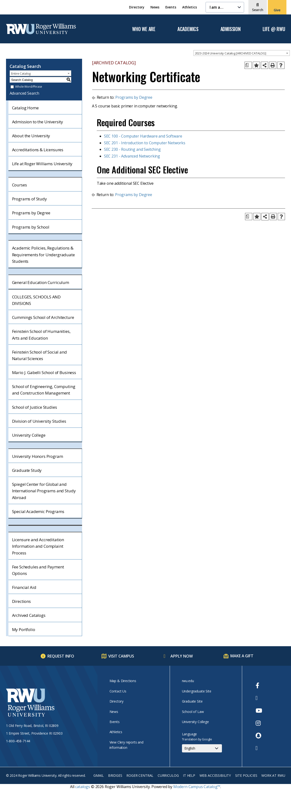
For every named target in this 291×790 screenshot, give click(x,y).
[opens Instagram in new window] (259, 723)
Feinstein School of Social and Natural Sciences (39, 355)
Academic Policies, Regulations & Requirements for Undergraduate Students (43, 254)
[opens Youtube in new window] (259, 710)
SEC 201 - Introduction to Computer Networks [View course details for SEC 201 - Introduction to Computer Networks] (144, 142)
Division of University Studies (39, 421)
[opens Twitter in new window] (259, 698)
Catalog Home (25, 108)
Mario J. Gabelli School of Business (44, 372)
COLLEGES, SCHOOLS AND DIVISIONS (36, 300)
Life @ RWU (274, 29)
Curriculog (168, 775)
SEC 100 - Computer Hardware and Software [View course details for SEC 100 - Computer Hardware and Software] (143, 136)
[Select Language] (202, 748)
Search (257, 9)
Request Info (60, 656)
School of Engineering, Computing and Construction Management (43, 390)
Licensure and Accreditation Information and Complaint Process (38, 546)
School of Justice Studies (34, 407)
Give (277, 10)
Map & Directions (123, 680)
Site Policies (246, 775)
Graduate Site (192, 701)
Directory (136, 7)
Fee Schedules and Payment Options (38, 570)
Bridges (115, 775)
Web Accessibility (215, 775)
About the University (31, 135)
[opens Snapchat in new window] (259, 735)
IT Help (189, 775)
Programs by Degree (31, 213)
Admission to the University (37, 122)
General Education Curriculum (40, 282)
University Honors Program (37, 456)
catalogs (82, 786)
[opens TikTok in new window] (259, 748)
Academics (188, 29)
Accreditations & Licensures (38, 149)
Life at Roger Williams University (42, 163)
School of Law (193, 711)
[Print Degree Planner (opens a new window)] (248, 65)
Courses (19, 185)
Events (170, 7)
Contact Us (118, 691)
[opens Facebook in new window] (259, 685)
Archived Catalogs (28, 615)
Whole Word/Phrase (28, 87)
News (154, 7)
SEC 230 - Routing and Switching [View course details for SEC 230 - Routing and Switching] (132, 149)
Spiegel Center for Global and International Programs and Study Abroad (44, 490)
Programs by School (30, 227)
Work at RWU (273, 775)
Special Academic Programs (38, 511)
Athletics (189, 7)
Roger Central (139, 775)
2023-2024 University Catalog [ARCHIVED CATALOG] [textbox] (230, 53)
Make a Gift (241, 655)
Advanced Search (24, 93)
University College (28, 435)
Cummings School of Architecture (43, 317)
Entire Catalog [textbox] (21, 73)
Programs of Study (29, 199)
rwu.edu (188, 680)
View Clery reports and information (126, 745)
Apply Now (181, 656)
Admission (230, 29)
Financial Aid (24, 587)
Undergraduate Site (196, 691)
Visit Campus (121, 656)
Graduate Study (27, 470)
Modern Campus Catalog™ (196, 786)
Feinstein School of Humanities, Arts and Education (41, 335)
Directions (21, 601)
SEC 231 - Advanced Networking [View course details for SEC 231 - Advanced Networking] (132, 156)
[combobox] (242, 53)
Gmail (98, 775)
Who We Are (143, 29)
